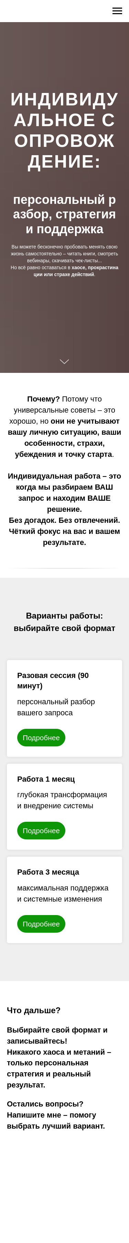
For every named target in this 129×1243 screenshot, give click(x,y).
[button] (64, 680)
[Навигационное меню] (117, 11)
